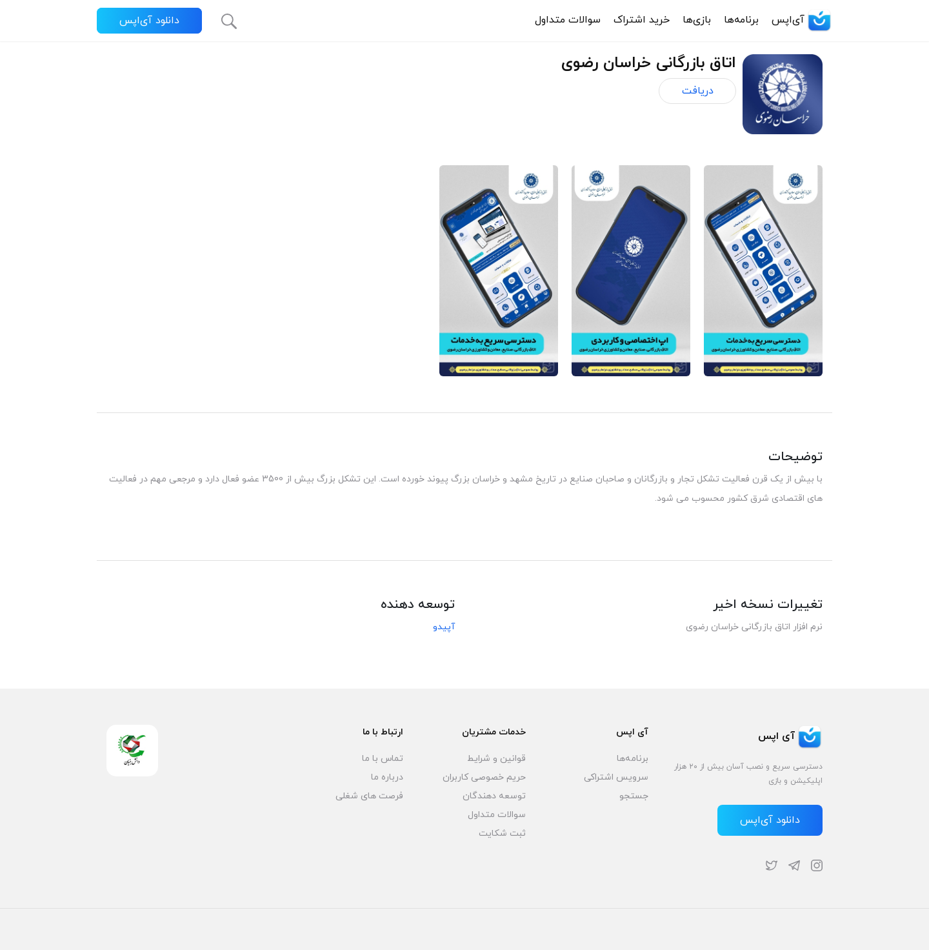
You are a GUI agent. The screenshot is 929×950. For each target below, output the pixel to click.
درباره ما (387, 777)
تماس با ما (382, 759)
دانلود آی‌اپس (149, 21)
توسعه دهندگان (494, 796)
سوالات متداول (568, 20)
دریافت (698, 91)
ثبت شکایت (502, 833)
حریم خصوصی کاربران (484, 777)
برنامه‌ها (741, 20)
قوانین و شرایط (496, 759)
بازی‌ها (697, 20)
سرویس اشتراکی (616, 777)
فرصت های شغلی (369, 796)
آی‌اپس (802, 20)
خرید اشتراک (642, 20)
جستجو (633, 796)
